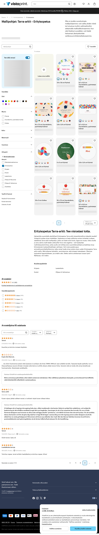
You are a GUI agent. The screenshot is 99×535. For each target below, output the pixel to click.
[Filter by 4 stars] (3, 299)
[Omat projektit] (79, 4)
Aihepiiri (5, 152)
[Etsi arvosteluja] (13, 333)
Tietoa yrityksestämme (64, 493)
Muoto (4, 112)
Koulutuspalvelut (18, 17)
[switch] (27, 57)
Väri (3, 96)
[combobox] (50, 4)
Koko (3, 130)
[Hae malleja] (30, 46)
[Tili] (88, 3)
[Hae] (69, 4)
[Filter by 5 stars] (3, 295)
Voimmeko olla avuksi (64, 486)
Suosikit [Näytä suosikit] (91, 47)
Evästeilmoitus (47, 524)
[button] (53, 223)
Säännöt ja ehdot (39, 525)
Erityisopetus (30, 17)
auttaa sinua (10, 494)
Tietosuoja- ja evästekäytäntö (24, 525)
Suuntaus (5, 145)
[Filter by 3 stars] (3, 303)
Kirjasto (36, 268)
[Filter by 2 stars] (3, 307)
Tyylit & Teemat (7, 194)
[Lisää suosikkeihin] (73, 56)
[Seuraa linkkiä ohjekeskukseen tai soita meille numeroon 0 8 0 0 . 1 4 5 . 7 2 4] (75, 4)
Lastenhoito (59, 268)
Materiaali (5, 137)
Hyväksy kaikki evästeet (83, 528)
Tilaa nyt (76, 11)
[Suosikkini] (84, 4)
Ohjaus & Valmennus (63, 272)
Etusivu (4, 17)
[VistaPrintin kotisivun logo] (17, 4)
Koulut (36, 272)
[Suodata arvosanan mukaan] (36, 332)
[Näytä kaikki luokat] (8, 157)
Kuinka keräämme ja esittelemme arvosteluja (17, 285)
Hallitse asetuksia (56, 528)
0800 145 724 (6, 525)
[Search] (26, 332)
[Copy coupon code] (62, 11)
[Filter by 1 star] (3, 311)
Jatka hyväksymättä (88, 510)
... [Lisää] (9, 17)
